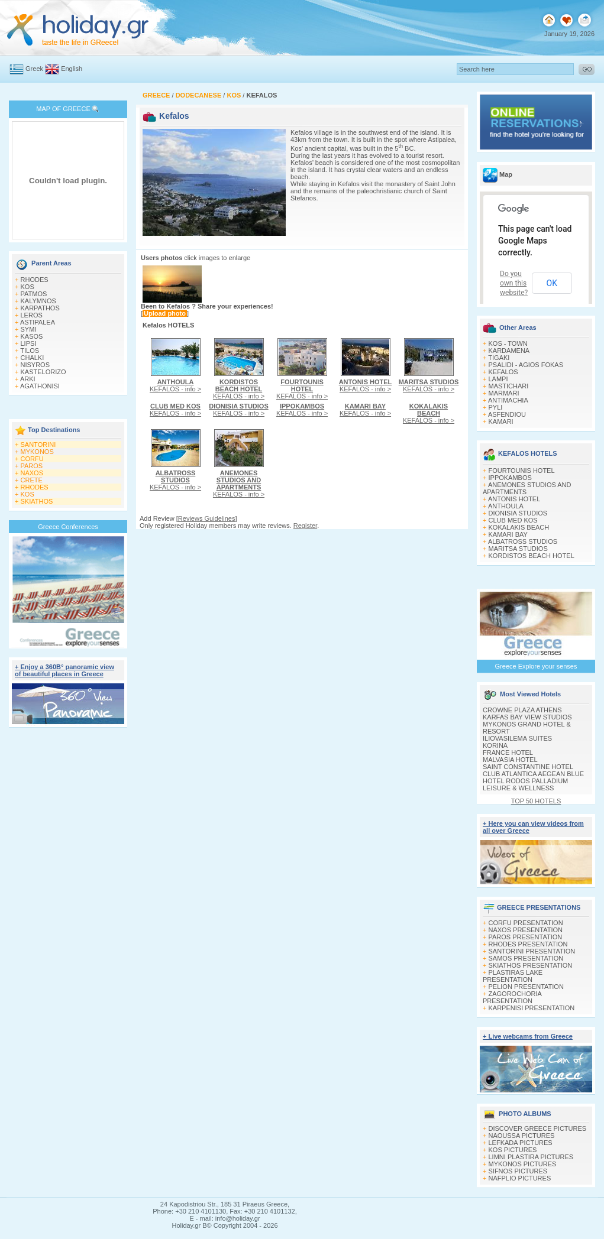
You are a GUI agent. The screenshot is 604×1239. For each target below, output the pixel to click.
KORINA (495, 745)
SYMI (29, 329)
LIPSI (29, 343)
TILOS (29, 350)
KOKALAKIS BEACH (519, 527)
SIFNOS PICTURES (518, 1171)
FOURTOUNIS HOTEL (522, 470)
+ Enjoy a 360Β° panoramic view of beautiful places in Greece (64, 670)
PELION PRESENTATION (526, 986)
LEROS (32, 315)
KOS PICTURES (513, 1149)
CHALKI (32, 357)
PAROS (32, 465)
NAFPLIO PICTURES (520, 1178)
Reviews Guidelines (206, 518)
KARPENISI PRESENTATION (532, 1007)
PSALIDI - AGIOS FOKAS (526, 364)
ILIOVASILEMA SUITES (517, 738)
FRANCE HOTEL (508, 752)
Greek (34, 68)
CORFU (32, 458)
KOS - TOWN (508, 343)
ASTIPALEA (37, 322)
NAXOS (32, 472)
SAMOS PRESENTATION (526, 958)
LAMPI (498, 378)
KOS (27, 286)
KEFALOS (503, 371)
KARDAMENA (509, 350)
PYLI (496, 407)
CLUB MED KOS (513, 520)
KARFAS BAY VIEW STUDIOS (527, 717)
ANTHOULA (506, 506)
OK (552, 283)
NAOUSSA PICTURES (522, 1135)
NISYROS (35, 364)
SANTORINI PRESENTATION (532, 951)
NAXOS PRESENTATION (526, 929)
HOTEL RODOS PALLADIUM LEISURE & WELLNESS (525, 784)
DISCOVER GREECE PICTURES (538, 1128)
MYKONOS (37, 451)
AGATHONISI (40, 386)
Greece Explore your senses (536, 666)
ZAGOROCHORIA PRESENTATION (512, 997)
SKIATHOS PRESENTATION (531, 965)
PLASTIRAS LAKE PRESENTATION (512, 976)
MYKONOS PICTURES (523, 1163)
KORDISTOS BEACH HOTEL (531, 555)
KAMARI (501, 421)
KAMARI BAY (508, 534)
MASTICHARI (509, 386)
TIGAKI (498, 357)
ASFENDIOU (507, 414)
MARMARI (504, 393)
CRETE (32, 480)
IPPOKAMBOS (510, 477)
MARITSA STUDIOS (518, 548)
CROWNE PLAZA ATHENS (522, 709)
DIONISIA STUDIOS (518, 513)
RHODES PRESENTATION (528, 944)
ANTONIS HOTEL (514, 498)
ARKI (27, 378)
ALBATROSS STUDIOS (522, 541)
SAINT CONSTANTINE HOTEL (528, 766)
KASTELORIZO (43, 371)
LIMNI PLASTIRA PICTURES (531, 1156)
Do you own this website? (514, 283)
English (71, 68)
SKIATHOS (37, 501)
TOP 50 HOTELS (536, 801)
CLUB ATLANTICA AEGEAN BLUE (533, 773)
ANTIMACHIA (508, 400)
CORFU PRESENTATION (526, 922)
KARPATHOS (40, 308)
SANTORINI (38, 444)
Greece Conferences (68, 526)
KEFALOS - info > (175, 385)
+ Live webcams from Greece (528, 1036)
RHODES (35, 279)
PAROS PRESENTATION (526, 936)
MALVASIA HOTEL (510, 759)
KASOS (32, 336)
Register (305, 525)
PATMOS (34, 293)
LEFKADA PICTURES (521, 1142)
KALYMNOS (38, 300)
